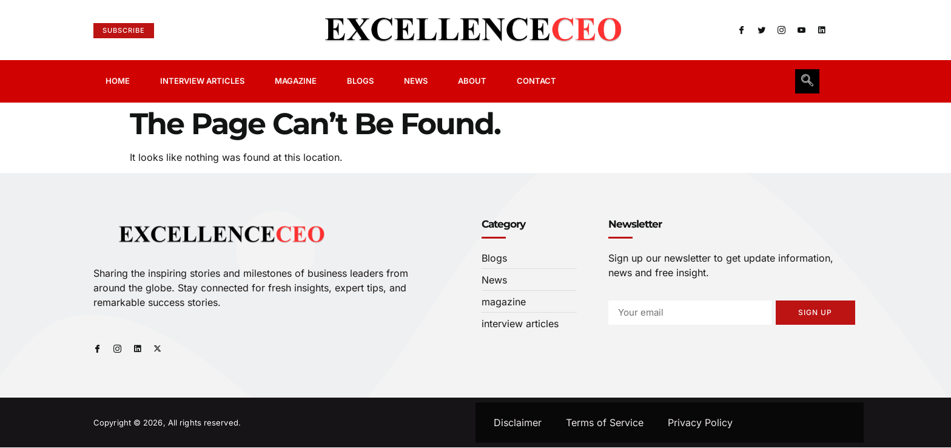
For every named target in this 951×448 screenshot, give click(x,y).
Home (118, 81)
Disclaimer (518, 423)
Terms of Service (605, 423)
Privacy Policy (700, 423)
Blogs (360, 81)
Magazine (296, 81)
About (472, 81)
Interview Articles (202, 81)
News (416, 81)
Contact (536, 81)
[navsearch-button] (807, 81)
